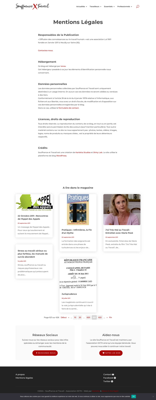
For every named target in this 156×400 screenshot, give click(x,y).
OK (134, 396)
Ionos (63, 66)
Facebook (108, 378)
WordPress (61, 156)
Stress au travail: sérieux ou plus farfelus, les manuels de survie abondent (33, 254)
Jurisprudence (69, 294)
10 (75, 317)
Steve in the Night (110, 391)
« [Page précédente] (68, 317)
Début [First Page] (64, 317)
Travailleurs (94, 6)
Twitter (106, 381)
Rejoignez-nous (47, 353)
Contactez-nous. (45, 50)
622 (100, 317)
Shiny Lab (97, 152)
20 (80, 317)
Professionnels (123, 6)
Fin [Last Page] (110, 317)
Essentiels (108, 6)
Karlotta (96, 391)
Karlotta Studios (83, 152)
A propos (20, 374)
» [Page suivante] (107, 317)
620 (88, 317)
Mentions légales (24, 378)
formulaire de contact (69, 108)
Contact (107, 374)
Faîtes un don (113, 353)
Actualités (80, 6)
